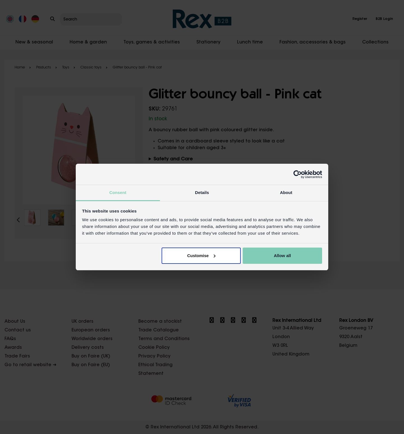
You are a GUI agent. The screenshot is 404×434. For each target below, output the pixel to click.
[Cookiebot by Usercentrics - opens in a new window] (297, 174)
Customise (201, 255)
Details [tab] (202, 192)
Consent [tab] (118, 192)
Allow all (282, 255)
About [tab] (286, 192)
